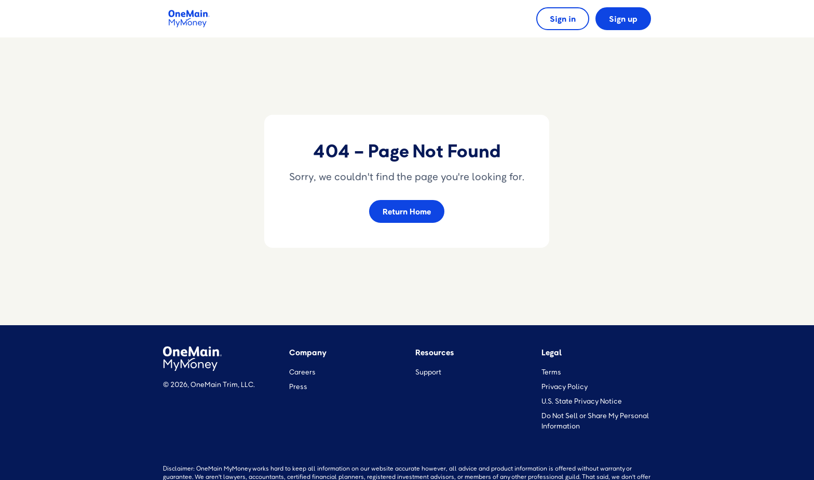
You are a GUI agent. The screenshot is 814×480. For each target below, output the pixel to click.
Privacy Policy (564, 386)
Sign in (563, 19)
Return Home (407, 211)
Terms (551, 371)
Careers (302, 371)
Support (428, 371)
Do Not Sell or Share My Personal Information (595, 420)
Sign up (623, 19)
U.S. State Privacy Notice (581, 400)
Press (298, 386)
